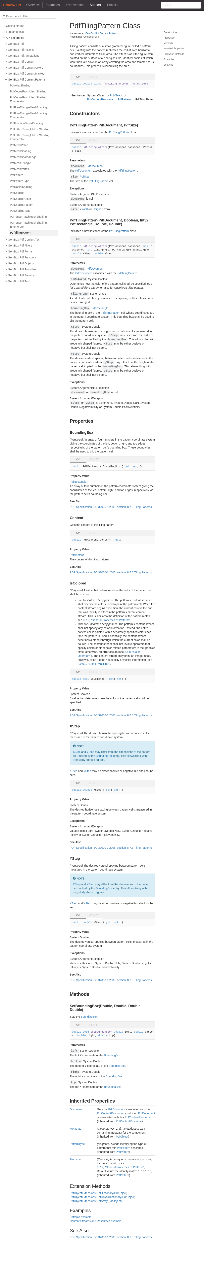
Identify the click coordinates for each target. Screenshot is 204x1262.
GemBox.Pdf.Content (21, 61)
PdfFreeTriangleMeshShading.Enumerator (29, 115)
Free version (75, 5)
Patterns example (80, 1217)
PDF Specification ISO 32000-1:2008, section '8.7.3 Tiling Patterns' (111, 507)
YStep (90, 751)
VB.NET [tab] (94, 76)
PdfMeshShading (20, 151)
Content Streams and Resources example (96, 1221)
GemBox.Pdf (16, 43)
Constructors (170, 32)
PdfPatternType (19, 181)
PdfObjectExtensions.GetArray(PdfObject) (96, 1201)
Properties (169, 37)
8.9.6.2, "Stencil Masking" (93, 663)
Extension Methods (174, 54)
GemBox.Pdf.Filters (20, 245)
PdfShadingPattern (21, 204)
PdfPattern (16, 175)
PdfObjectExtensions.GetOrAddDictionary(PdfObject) (102, 1197)
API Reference (15, 37)
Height (97, 209)
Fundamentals (15, 31)
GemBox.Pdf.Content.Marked (26, 73)
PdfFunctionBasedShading (26, 123)
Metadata (75, 1128)
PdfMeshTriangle (20, 163)
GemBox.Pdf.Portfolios (22, 269)
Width (85, 209)
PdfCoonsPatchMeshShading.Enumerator (28, 99)
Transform (76, 1159)
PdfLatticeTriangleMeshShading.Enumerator (30, 137)
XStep (76, 751)
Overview (33, 5)
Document (76, 1109)
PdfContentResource (100, 99)
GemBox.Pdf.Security (21, 275)
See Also (168, 64)
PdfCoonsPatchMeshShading (28, 91)
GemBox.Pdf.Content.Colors (25, 67)
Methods (168, 43)
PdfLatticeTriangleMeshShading (29, 129)
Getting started (15, 25)
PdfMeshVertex (19, 169)
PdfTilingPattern (20, 232)
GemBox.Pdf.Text (19, 281)
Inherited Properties (174, 48)
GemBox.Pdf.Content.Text (24, 239)
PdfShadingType (20, 210)
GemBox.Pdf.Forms (20, 251)
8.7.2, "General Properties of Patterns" (106, 620)
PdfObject (116, 95)
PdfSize (84, 176)
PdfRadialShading (21, 186)
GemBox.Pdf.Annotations (23, 55)
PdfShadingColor (20, 198)
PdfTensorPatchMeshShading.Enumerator (28, 224)
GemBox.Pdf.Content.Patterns (26, 79)
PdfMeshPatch (19, 145)
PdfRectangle (99, 308)
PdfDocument (94, 166)
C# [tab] (78, 76)
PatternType (77, 1144)
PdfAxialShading (20, 85)
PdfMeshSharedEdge (23, 157)
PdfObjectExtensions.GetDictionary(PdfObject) (98, 1193)
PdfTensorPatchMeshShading (28, 216)
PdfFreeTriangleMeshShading (28, 107)
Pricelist (112, 5)
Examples (53, 5)
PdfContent (77, 555)
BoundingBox (104, 755)
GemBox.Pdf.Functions (22, 257)
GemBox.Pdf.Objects (21, 263)
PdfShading (17, 192)
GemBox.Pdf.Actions (21, 49)
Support (95, 5)
